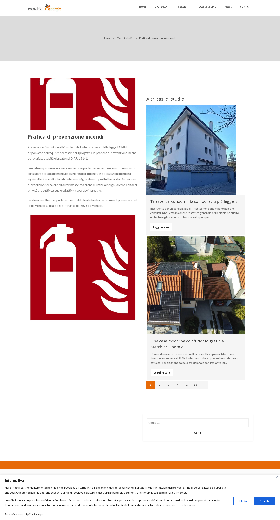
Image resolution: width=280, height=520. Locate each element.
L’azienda (161, 6)
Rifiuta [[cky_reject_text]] (243, 500)
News (228, 6)
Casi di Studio (208, 6)
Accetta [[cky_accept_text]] (265, 500)
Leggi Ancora (161, 227)
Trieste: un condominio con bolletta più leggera (194, 201)
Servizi (182, 6)
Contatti (246, 6)
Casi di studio (125, 38)
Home (142, 6)
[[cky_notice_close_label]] (277, 477)
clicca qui (38, 514)
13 (195, 384)
